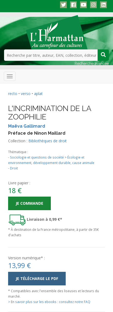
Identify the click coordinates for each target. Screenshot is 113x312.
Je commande (29, 203)
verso (26, 93)
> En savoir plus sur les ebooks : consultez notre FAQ (49, 302)
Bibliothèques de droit (47, 140)
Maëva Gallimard (26, 126)
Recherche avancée (92, 63)
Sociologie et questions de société (37, 157)
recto (12, 93)
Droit (14, 168)
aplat (38, 93)
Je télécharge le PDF (37, 278)
